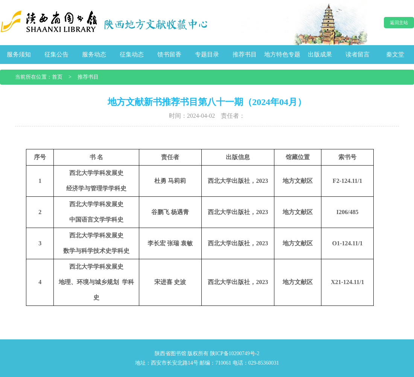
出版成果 (320, 54)
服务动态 (94, 54)
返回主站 (399, 22)
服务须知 (19, 54)
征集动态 (132, 54)
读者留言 (358, 54)
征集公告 (56, 54)
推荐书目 (245, 54)
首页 (57, 77)
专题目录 (207, 54)
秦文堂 (395, 54)
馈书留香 (169, 54)
